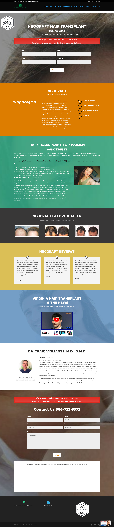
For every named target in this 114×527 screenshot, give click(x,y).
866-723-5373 (18, 1)
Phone (24, 58)
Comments (60, 58)
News (88, 6)
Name (24, 50)
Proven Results (67, 6)
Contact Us (95, 6)
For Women (57, 6)
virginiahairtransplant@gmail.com (24, 505)
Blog (89, 1)
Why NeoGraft (47, 6)
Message (30, 431)
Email (59, 50)
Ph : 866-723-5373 (96, 1)
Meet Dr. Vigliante (79, 6)
